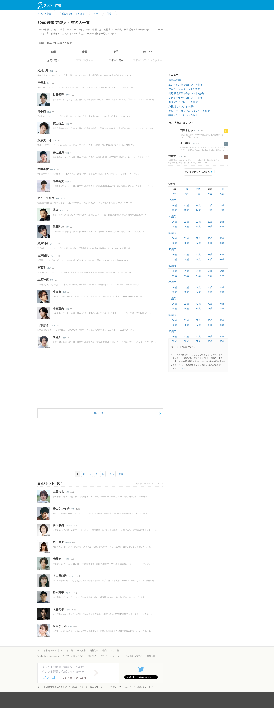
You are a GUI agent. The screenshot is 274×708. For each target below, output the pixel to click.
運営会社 (151, 656)
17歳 (198, 210)
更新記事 (94, 650)
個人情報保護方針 (134, 656)
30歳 (174, 238)
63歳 (210, 287)
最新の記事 (174, 80)
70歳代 (172, 298)
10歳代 (172, 200)
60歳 (174, 287)
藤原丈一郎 (44, 140)
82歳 (198, 320)
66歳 (186, 292)
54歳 (221, 271)
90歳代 (172, 331)
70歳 (174, 304)
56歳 (186, 275)
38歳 (210, 243)
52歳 (198, 271)
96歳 (186, 341)
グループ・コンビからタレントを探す (189, 110)
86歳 (186, 325)
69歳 (221, 292)
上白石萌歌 (60, 575)
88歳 (210, 325)
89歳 (221, 325)
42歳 (198, 254)
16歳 (186, 210)
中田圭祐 (43, 169)
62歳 (198, 287)
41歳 (186, 254)
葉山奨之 (58, 123)
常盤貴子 (173, 156)
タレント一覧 (66, 650)
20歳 (174, 221)
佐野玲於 (58, 226)
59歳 (221, 275)
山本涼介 (43, 325)
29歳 (221, 226)
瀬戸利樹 (43, 243)
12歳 (198, 205)
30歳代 (172, 233)
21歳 (186, 221)
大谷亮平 (58, 609)
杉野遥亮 (58, 94)
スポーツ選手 (116, 60)
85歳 (174, 325)
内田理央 (58, 542)
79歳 (221, 308)
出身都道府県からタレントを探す (186, 93)
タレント (147, 51)
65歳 (174, 292)
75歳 (174, 308)
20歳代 (172, 216)
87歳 (198, 325)
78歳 (210, 308)
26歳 (186, 226)
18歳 (210, 210)
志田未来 (58, 491)
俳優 (84, 51)
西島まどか (186, 130)
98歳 (210, 341)
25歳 (174, 226)
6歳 (186, 193)
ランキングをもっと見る (197, 171)
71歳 (186, 304)
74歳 (221, 304)
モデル (68, 95)
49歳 (221, 259)
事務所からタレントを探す (183, 115)
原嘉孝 (41, 267)
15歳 (174, 210)
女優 (53, 51)
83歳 (210, 320)
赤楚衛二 (58, 558)
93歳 (210, 336)
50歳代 (172, 265)
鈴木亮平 (58, 592)
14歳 (221, 205)
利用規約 (92, 656)
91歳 (186, 336)
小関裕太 (58, 181)
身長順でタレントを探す (181, 106)
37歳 (198, 243)
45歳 (174, 259)
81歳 (186, 320)
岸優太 (41, 82)
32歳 (198, 238)
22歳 (198, 221)
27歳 (198, 226)
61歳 (186, 287)
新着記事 (81, 650)
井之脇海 (58, 152)
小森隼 (57, 291)
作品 (104, 650)
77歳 (198, 308)
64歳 (221, 287)
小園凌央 (58, 308)
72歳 (198, 304)
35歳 (174, 243)
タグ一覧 (115, 650)
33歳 (210, 238)
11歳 (186, 205)
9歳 (222, 193)
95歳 (174, 341)
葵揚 (55, 209)
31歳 (186, 238)
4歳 (222, 189)
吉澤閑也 (43, 255)
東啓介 (57, 337)
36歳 (186, 243)
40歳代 (172, 249)
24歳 (221, 221)
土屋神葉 (43, 279)
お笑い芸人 (53, 60)
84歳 (221, 320)
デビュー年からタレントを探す (185, 97)
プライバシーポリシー (111, 656)
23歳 (210, 221)
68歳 (210, 292)
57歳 (198, 275)
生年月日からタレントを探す (184, 89)
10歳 (174, 205)
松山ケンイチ (61, 508)
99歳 (221, 341)
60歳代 (172, 282)
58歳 (210, 275)
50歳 (174, 271)
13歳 (210, 205)
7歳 (198, 193)
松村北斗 (43, 70)
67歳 (198, 292)
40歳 (174, 254)
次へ (111, 473)
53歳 (210, 271)
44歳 (221, 254)
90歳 (174, 336)
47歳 (198, 259)
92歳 (198, 336)
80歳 (174, 320)
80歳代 (172, 315)
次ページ (98, 413)
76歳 (186, 308)
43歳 (210, 254)
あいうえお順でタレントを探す (185, 84)
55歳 (174, 275)
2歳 (198, 189)
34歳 (221, 238)
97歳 (198, 341)
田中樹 (41, 111)
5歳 (174, 193)
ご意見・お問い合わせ (73, 656)
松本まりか (60, 626)
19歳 (221, 210)
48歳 (210, 259)
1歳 (186, 189)
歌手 (116, 51)
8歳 (210, 193)
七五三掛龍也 (45, 198)
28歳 (210, 226)
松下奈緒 (58, 525)
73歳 (210, 304)
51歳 (186, 271)
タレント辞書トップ (46, 650)
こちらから (181, 368)
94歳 (221, 336)
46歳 (186, 259)
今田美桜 (185, 143)
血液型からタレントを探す (183, 102)
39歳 (221, 243)
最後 (120, 473)
